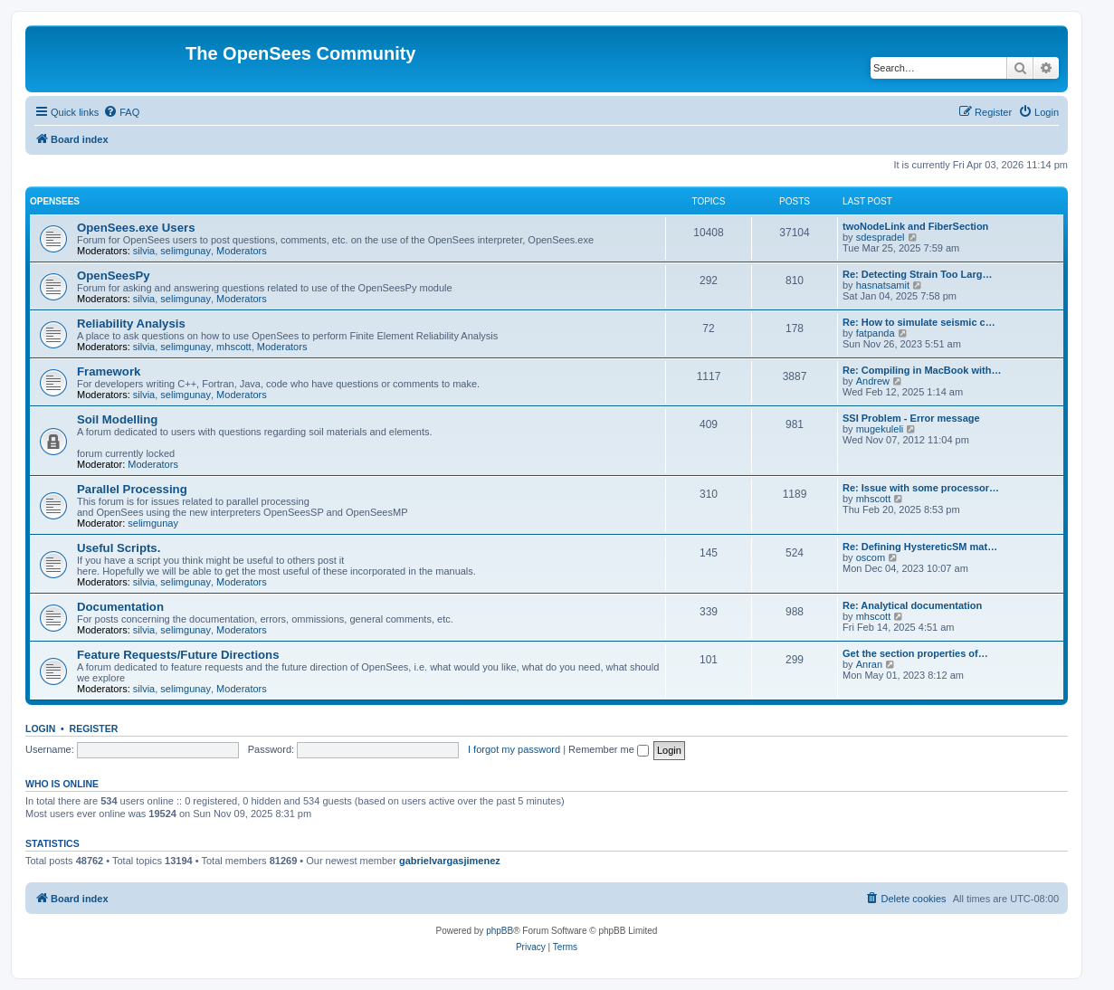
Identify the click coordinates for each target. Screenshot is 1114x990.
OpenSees (55, 201)
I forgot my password (514, 749)
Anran (869, 664)
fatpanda (875, 333)
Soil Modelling (117, 419)
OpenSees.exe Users (136, 227)
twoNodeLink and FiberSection (915, 226)
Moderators (241, 250)
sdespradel (880, 237)
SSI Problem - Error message (911, 418)
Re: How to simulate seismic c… (919, 322)
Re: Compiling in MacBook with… (922, 370)
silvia (144, 250)
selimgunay (185, 250)
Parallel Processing (132, 489)
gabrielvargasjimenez (449, 860)
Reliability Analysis (131, 323)
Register (94, 728)
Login (40, 728)
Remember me (608, 749)
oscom (870, 557)
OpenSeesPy (113, 275)
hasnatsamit (882, 285)
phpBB (499, 931)
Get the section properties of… (915, 653)
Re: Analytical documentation (912, 605)
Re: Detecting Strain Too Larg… (917, 274)
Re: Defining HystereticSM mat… (920, 546)
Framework (108, 371)
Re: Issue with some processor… (921, 487)
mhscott (234, 346)
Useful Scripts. (118, 548)
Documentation (120, 607)
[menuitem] (121, 112)
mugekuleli (880, 429)
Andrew (873, 381)
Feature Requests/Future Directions (178, 655)
